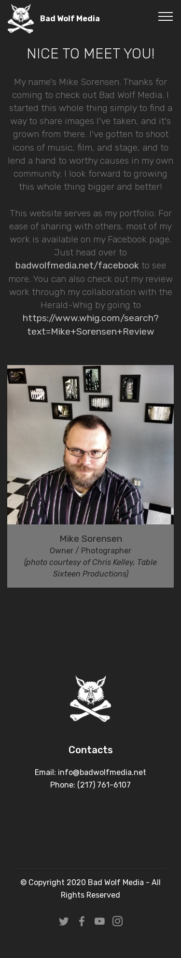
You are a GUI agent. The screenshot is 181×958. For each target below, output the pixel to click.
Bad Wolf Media (70, 18)
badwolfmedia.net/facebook (77, 265)
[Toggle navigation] (165, 16)
